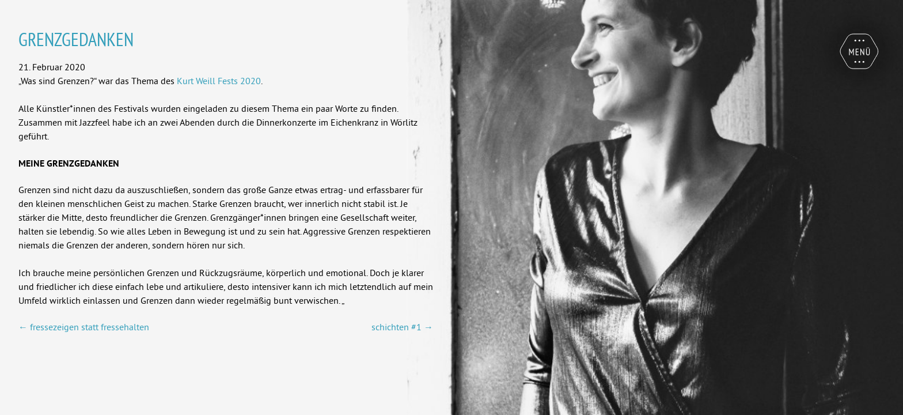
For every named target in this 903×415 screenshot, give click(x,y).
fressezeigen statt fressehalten (83, 327)
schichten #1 (402, 327)
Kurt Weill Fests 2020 (219, 80)
